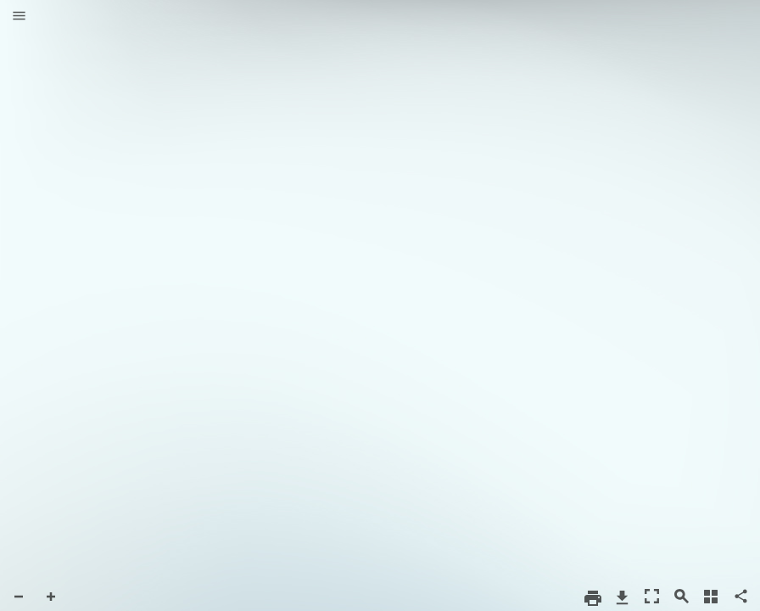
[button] (19, 17)
